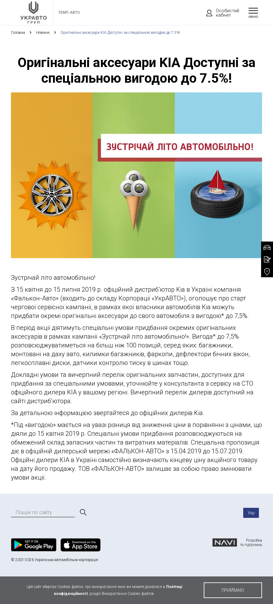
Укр (251, 512)
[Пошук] (83, 512)
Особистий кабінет (219, 12)
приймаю (233, 590)
